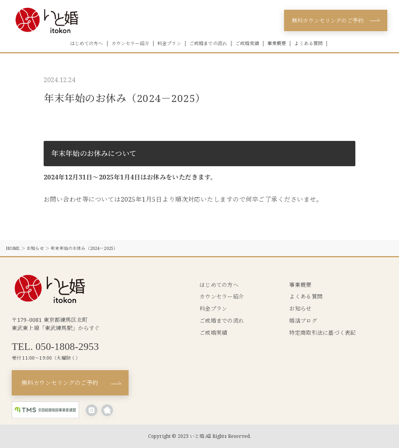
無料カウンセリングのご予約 (328, 20)
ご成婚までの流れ (208, 43)
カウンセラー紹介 (130, 43)
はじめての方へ (86, 43)
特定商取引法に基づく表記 (322, 332)
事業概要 (276, 43)
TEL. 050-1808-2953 (55, 347)
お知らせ (35, 248)
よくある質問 (308, 43)
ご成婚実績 (247, 43)
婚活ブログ (303, 320)
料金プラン (169, 43)
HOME (13, 248)
